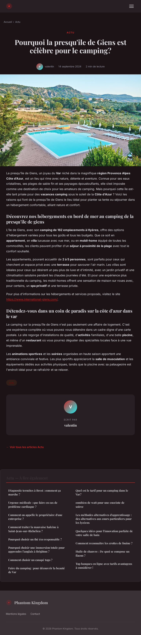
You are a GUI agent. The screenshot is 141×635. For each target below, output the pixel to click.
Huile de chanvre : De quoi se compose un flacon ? (102, 553)
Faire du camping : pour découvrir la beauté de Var (36, 570)
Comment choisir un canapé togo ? (30, 560)
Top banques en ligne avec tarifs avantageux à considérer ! (104, 565)
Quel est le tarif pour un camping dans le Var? (102, 492)
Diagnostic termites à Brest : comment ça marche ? (34, 492)
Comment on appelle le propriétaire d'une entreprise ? (35, 517)
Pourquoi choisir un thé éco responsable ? (35, 539)
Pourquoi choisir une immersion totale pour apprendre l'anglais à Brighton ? (36, 549)
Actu (17, 21)
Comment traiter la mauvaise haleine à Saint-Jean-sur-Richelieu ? (33, 529)
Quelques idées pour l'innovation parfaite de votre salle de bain (104, 533)
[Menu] (131, 6)
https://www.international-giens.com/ (31, 299)
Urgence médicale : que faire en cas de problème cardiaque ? (32, 504)
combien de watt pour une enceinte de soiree (100, 504)
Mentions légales (16, 613)
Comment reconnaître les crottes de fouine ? (104, 543)
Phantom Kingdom (27, 602)
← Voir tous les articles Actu (25, 447)
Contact (35, 613)
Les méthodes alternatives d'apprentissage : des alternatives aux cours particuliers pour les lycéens (104, 519)
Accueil (8, 21)
